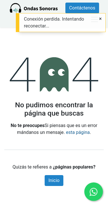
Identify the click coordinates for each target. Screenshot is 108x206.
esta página (78, 132)
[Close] (100, 18)
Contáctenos (82, 8)
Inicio (53, 180)
